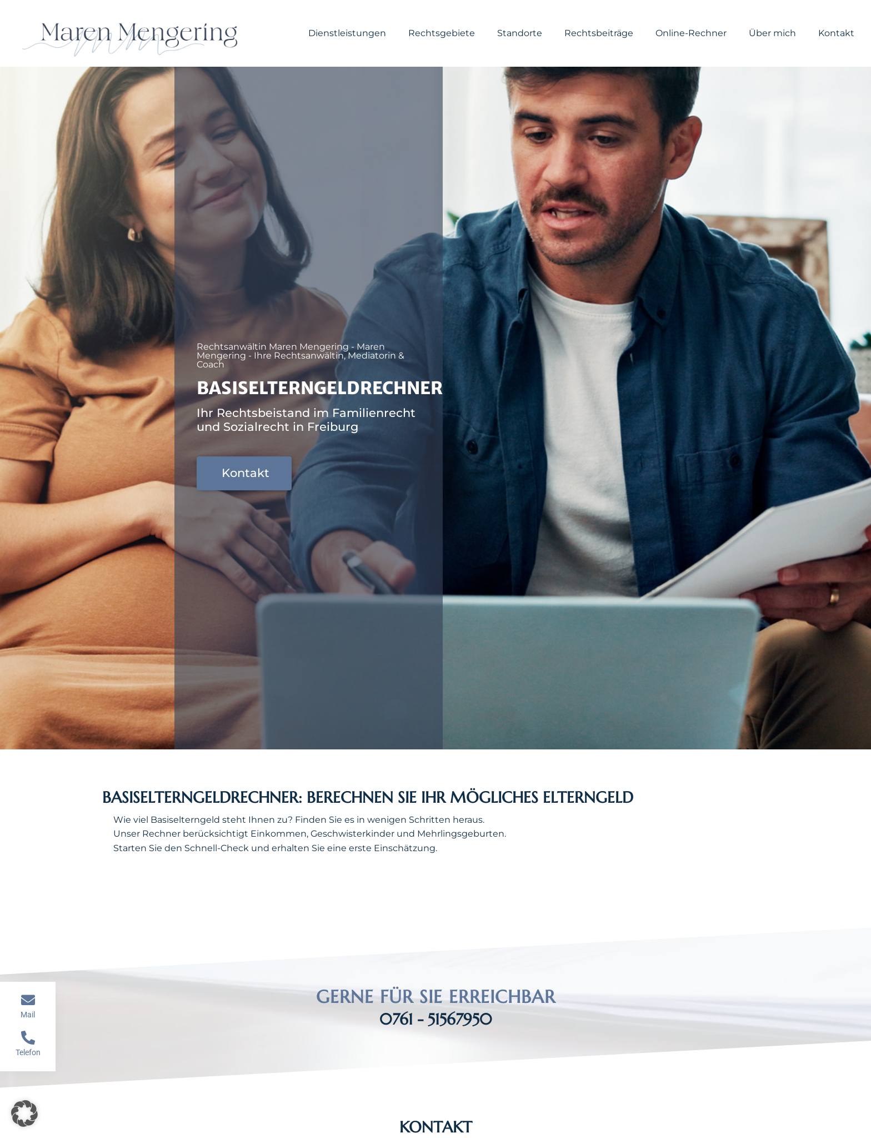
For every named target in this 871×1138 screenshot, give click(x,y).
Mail (28, 1014)
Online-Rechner (691, 33)
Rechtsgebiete (441, 33)
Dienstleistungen (347, 33)
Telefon (28, 1052)
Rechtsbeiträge (598, 33)
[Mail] (28, 1000)
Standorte (519, 33)
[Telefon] (28, 1038)
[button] (24, 1113)
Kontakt (836, 33)
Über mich (772, 33)
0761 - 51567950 (435, 1019)
